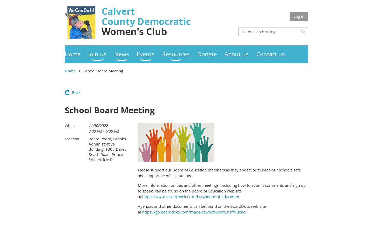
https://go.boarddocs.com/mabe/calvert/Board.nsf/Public (193, 212)
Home (70, 70)
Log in (298, 16)
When (70, 125)
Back (76, 92)
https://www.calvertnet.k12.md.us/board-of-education (190, 196)
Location (72, 138)
